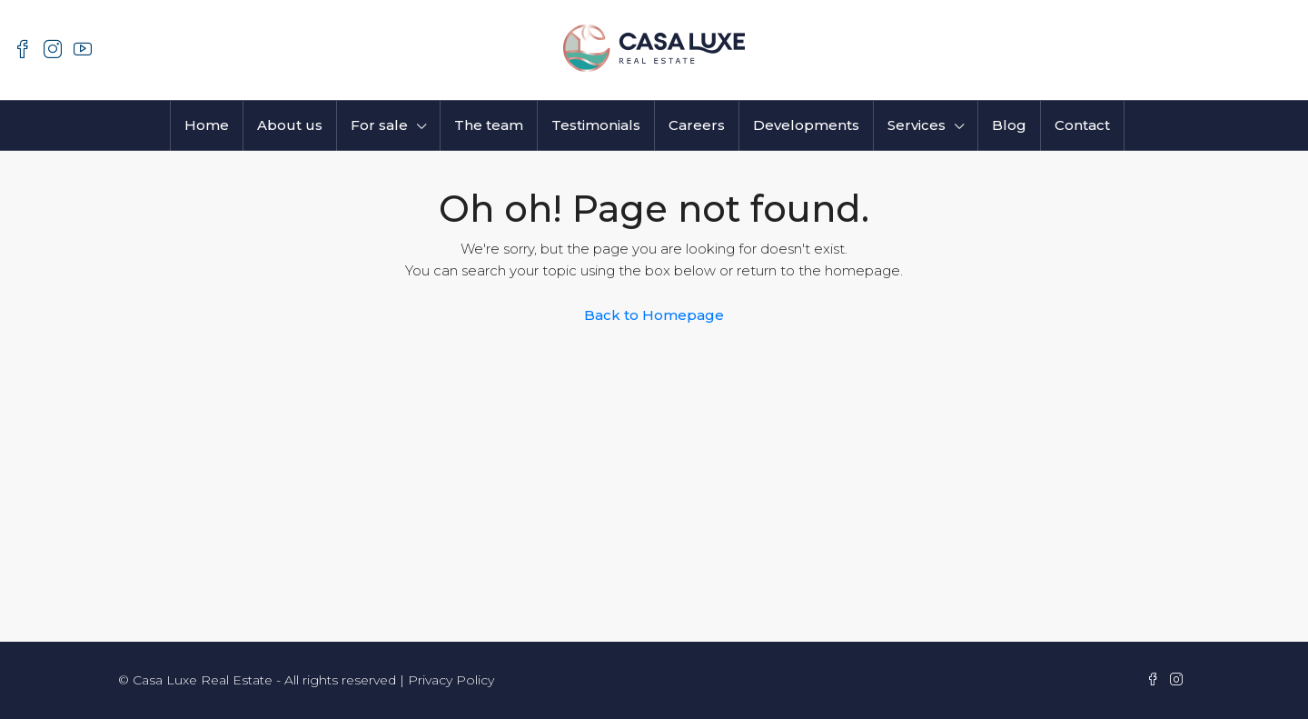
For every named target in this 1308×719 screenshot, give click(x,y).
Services (916, 125)
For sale (379, 125)
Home (206, 125)
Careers (697, 125)
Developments (806, 125)
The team (488, 125)
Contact (1082, 125)
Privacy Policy (451, 680)
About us (289, 125)
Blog (1009, 125)
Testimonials (595, 125)
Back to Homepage (654, 315)
